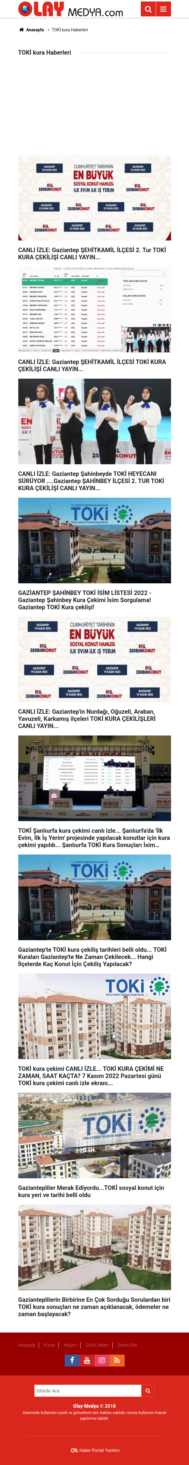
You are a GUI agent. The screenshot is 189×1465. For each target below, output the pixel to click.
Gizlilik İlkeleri (97, 1345)
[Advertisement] (95, 110)
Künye (49, 1345)
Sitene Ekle (127, 1345)
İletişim (69, 1345)
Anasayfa (31, 29)
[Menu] (163, 9)
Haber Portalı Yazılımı (99, 1450)
